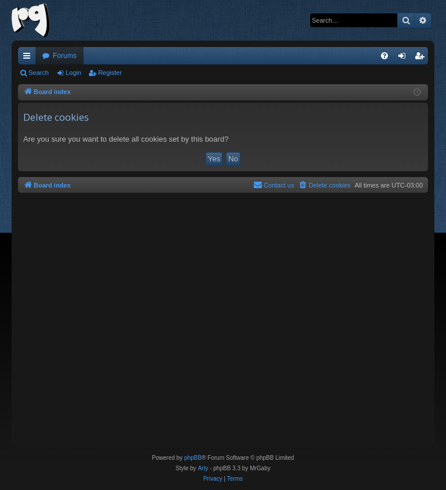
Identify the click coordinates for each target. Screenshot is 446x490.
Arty (203, 468)
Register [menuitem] (422, 58)
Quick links (29, 58)
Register (110, 72)
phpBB (193, 458)
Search (38, 72)
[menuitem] (384, 55)
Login (73, 72)
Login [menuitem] (404, 58)
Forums (65, 56)
